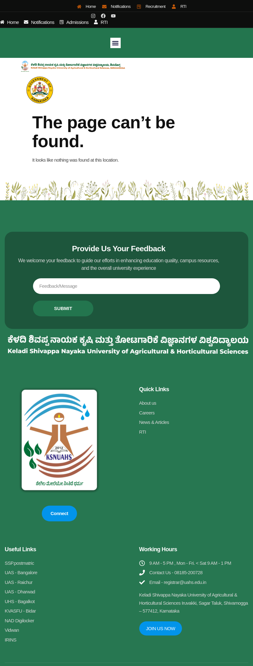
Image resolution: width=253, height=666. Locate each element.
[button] (115, 43)
